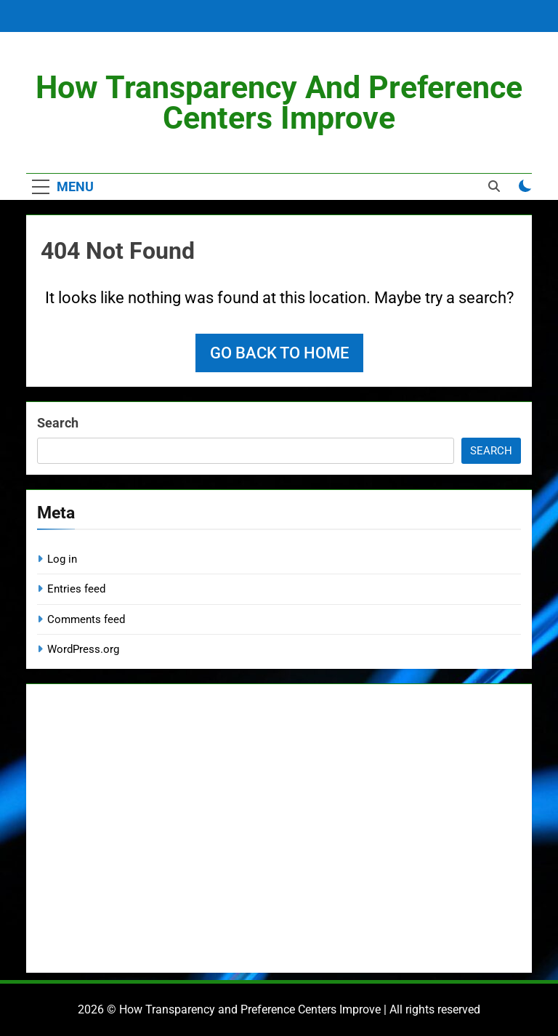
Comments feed (86, 619)
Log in (62, 559)
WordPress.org (83, 649)
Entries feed (76, 588)
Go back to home (279, 353)
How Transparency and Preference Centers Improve (279, 102)
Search (57, 422)
